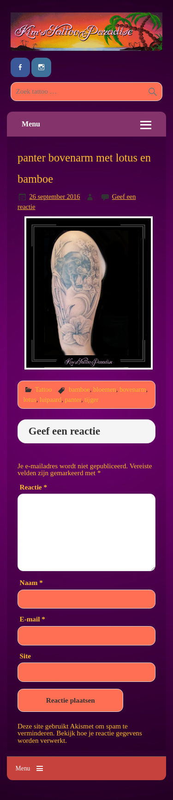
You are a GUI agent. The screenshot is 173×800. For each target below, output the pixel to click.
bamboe (79, 389)
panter (73, 399)
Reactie (33, 487)
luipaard (50, 399)
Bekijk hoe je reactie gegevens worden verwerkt (80, 736)
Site (25, 655)
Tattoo (43, 389)
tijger (91, 399)
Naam (31, 582)
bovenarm (132, 389)
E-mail (32, 618)
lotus (30, 399)
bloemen (104, 389)
